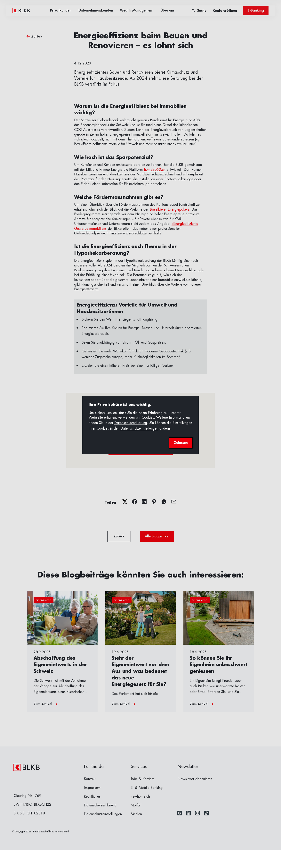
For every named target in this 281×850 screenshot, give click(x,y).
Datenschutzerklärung (130, 423)
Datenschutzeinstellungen (139, 428)
